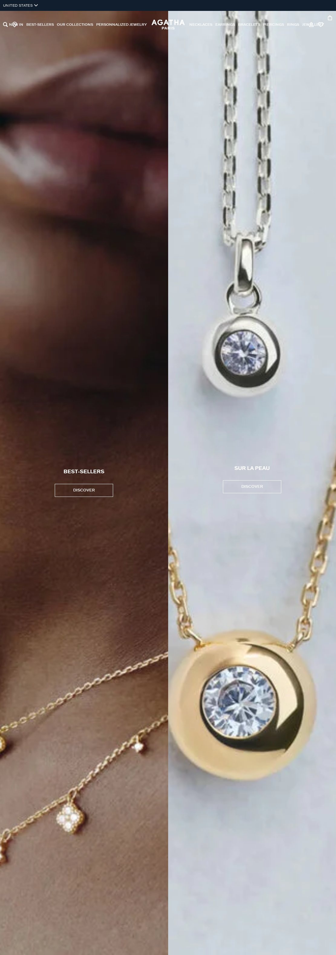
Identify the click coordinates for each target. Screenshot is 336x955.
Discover (252, 487)
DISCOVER (84, 490)
